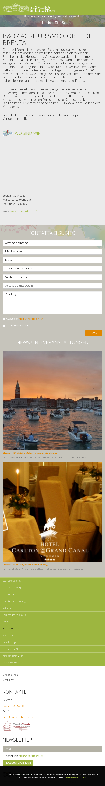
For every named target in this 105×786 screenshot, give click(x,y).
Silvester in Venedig (12, 587)
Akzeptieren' (23, 318)
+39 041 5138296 (13, 706)
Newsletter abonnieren (18, 762)
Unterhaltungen (10, 642)
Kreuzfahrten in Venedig (14, 601)
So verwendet (72, 777)
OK (84, 777)
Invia (94, 333)
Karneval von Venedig (13, 662)
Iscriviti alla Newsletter (15, 325)
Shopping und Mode (12, 649)
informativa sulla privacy (31, 318)
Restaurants (8, 635)
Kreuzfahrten (9, 594)
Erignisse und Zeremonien (15, 614)
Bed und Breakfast (11, 628)
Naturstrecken (9, 608)
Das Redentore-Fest (12, 580)
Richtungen (9, 679)
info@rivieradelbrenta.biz (18, 717)
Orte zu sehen (10, 674)
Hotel (5, 621)
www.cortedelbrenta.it (23, 211)
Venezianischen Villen (13, 655)
